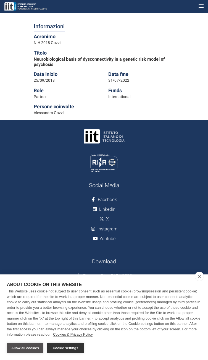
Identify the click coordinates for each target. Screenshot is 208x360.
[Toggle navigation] (201, 6)
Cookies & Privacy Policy (73, 335)
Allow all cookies (25, 348)
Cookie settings (65, 348)
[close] (199, 276)
